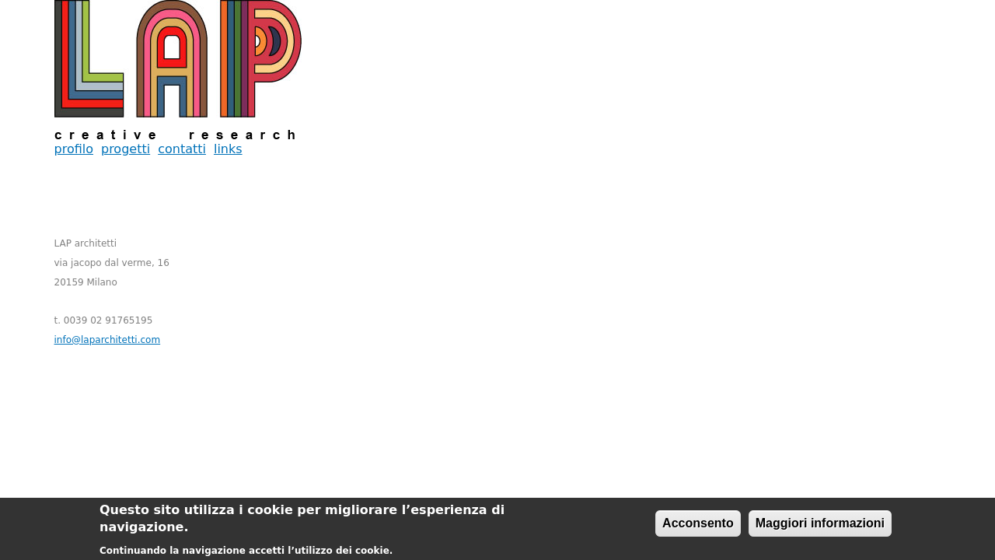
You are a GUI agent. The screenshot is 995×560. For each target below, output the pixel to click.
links (228, 149)
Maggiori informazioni (820, 526)
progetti (125, 149)
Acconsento (698, 526)
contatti (182, 149)
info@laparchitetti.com (107, 339)
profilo (73, 149)
